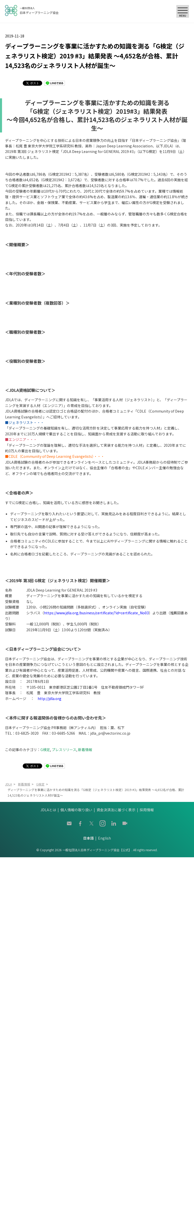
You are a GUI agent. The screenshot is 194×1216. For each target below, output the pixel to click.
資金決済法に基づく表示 (115, 809)
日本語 (88, 838)
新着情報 (85, 749)
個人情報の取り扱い (76, 809)
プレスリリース (64, 749)
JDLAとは (48, 809)
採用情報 (147, 809)
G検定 (45, 749)
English (104, 838)
